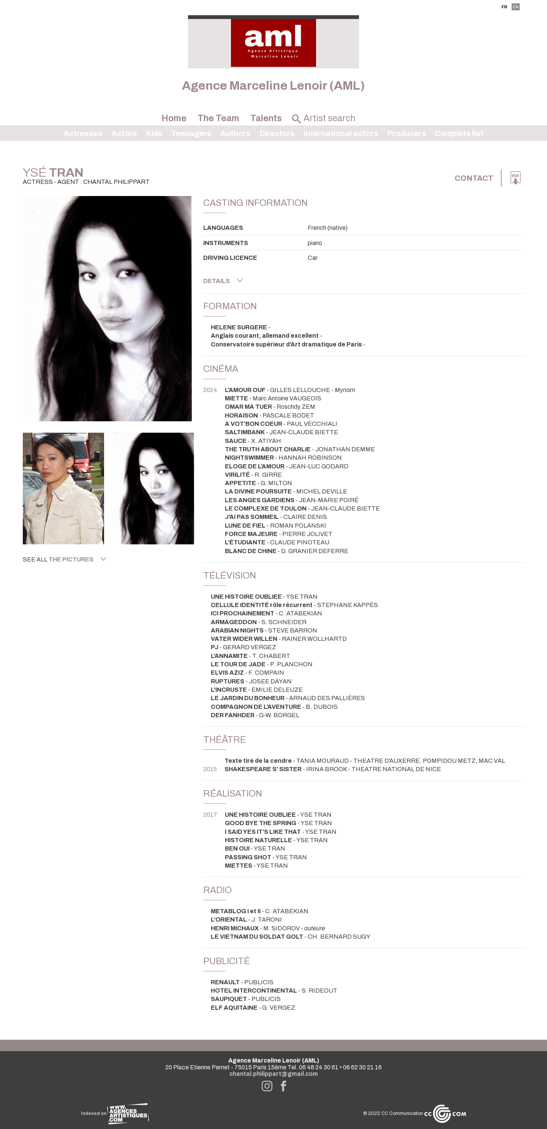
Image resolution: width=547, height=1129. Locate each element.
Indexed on (115, 1113)
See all (64, 559)
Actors (124, 133)
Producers (406, 133)
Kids (154, 133)
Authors (235, 133)
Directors (277, 133)
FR (504, 7)
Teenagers (191, 133)
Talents (266, 118)
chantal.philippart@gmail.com (273, 1073)
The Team (218, 118)
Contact (474, 178)
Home (174, 118)
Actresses (83, 133)
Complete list (459, 133)
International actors (341, 133)
